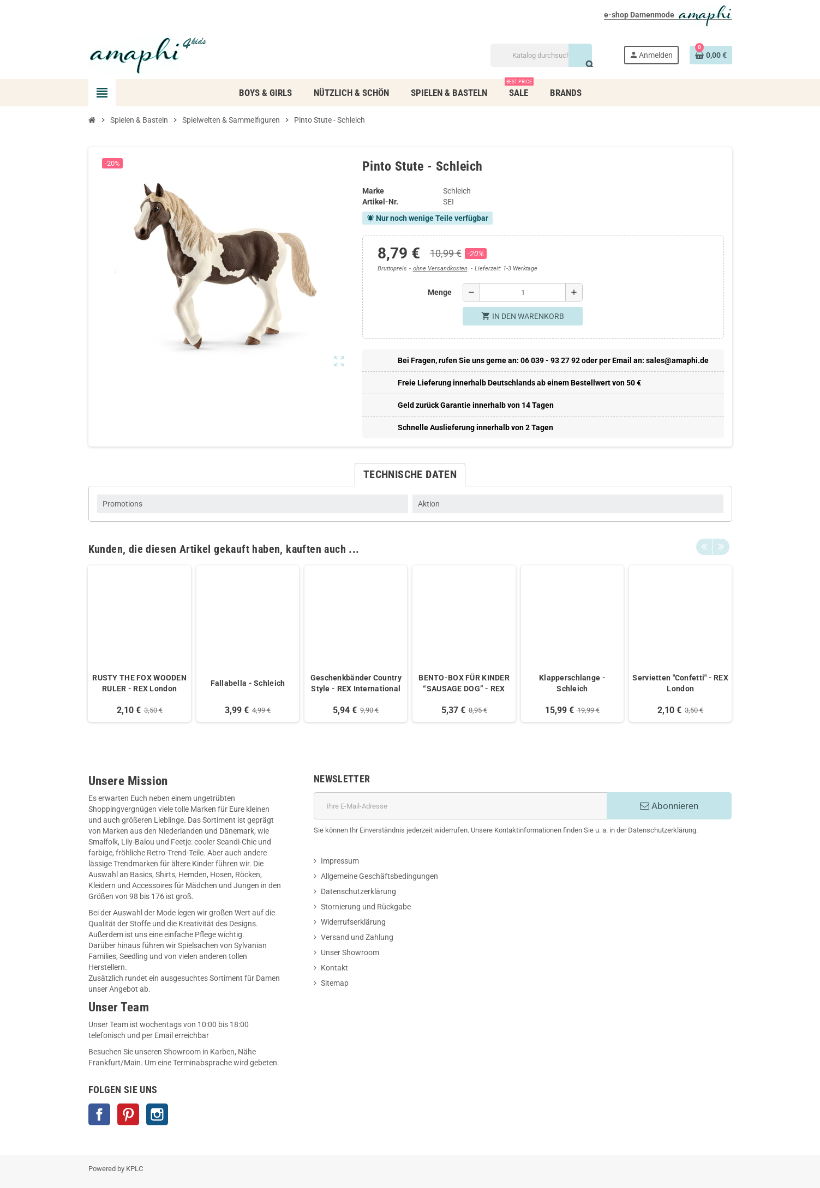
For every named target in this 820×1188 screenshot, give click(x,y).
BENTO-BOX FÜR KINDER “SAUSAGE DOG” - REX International (464, 683)
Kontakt (334, 967)
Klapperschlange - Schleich (572, 683)
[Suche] (540, 55)
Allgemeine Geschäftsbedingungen (379, 876)
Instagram (157, 1114)
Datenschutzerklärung (358, 891)
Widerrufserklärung (353, 922)
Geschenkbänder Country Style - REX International (356, 683)
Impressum (340, 861)
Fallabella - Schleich (248, 683)
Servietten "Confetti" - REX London (680, 683)
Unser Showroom (350, 952)
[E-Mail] (460, 805)
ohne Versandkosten (440, 268)
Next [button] (721, 546)
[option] (139, 643)
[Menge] (523, 292)
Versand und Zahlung (357, 937)
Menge (440, 292)
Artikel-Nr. (380, 201)
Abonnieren (669, 805)
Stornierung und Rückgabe (366, 906)
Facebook (99, 1114)
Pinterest (128, 1114)
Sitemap (335, 983)
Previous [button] (704, 546)
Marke (373, 190)
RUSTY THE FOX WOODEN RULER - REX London (139, 683)
